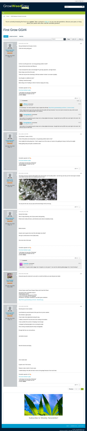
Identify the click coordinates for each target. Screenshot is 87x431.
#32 (81, 134)
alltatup (25, 104)
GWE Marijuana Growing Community (18, 16)
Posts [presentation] (5, 36)
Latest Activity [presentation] (13, 36)
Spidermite (10, 180)
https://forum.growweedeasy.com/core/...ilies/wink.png (31, 299)
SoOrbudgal (9, 280)
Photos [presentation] (21, 36)
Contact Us (74, 425)
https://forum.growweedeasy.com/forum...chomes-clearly (61, 107)
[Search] (72, 7)
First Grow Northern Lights (25, 90)
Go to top (81, 425)
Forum (7, 16)
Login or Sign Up (79, 1)
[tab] (5, 36)
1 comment (24, 260)
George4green (27, 114)
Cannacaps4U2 (10, 50)
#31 (81, 43)
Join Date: (7, 55)
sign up (47, 21)
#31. (79, 104)
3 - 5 (78, 100)
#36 (81, 306)
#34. (79, 263)
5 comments (24, 100)
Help (67, 425)
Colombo (26, 263)
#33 (81, 173)
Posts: (9, 56)
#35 (81, 273)
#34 (81, 211)
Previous (71, 389)
